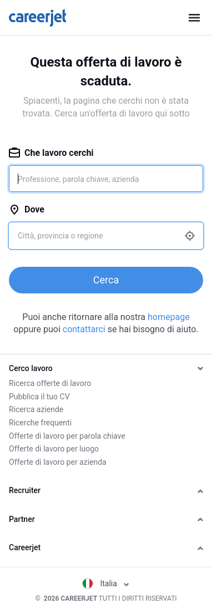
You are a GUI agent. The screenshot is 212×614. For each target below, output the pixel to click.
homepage (169, 317)
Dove (26, 209)
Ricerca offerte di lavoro (50, 383)
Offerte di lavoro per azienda (58, 462)
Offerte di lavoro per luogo (54, 448)
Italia (105, 583)
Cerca (106, 280)
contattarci (84, 329)
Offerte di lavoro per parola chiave (67, 436)
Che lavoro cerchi (51, 153)
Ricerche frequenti (40, 422)
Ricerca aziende (36, 409)
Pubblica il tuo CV (39, 396)
